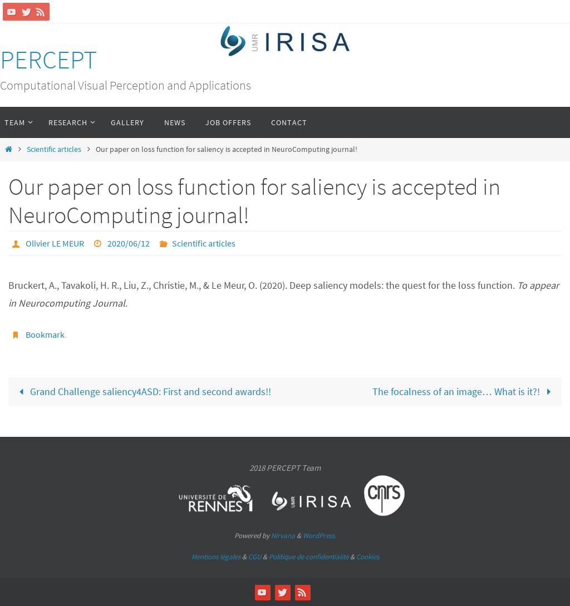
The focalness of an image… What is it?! (464, 391)
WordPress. (319, 535)
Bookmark (45, 334)
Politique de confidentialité (308, 556)
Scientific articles (54, 149)
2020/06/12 (128, 243)
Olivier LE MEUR (55, 243)
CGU (254, 556)
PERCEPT (48, 59)
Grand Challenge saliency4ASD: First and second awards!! (142, 391)
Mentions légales (215, 556)
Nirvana (283, 535)
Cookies (367, 556)
